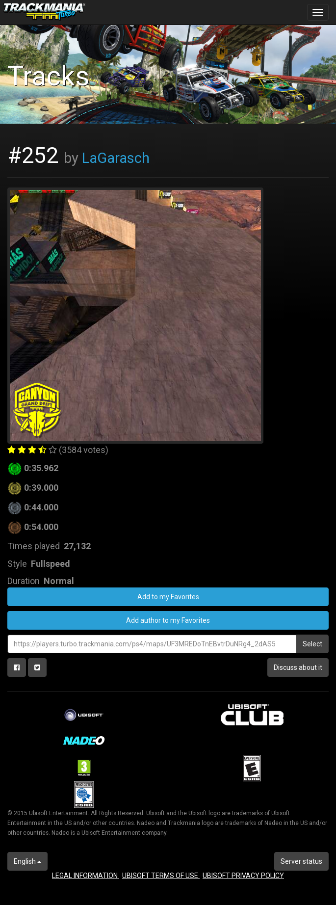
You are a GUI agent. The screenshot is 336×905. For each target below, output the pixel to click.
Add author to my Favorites (168, 620)
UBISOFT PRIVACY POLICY (243, 875)
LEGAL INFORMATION (85, 875)
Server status (301, 861)
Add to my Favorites (168, 597)
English (27, 861)
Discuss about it (298, 667)
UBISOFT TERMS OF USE (161, 875)
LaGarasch (116, 158)
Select (312, 644)
